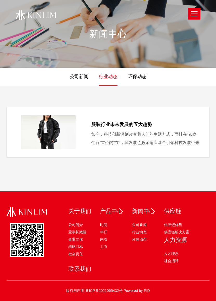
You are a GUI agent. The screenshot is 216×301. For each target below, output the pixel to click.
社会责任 (75, 254)
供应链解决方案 (176, 232)
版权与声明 (75, 291)
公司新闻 (139, 225)
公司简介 (75, 225)
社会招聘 (171, 261)
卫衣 (103, 246)
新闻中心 (143, 211)
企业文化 (75, 239)
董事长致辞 (77, 232)
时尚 (103, 225)
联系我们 (79, 269)
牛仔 (103, 232)
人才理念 (171, 254)
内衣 (103, 239)
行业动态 (139, 232)
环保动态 (139, 239)
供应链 (172, 211)
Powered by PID (136, 291)
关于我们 (79, 211)
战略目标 (75, 246)
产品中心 (111, 211)
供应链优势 (173, 225)
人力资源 (175, 240)
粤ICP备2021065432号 (103, 291)
